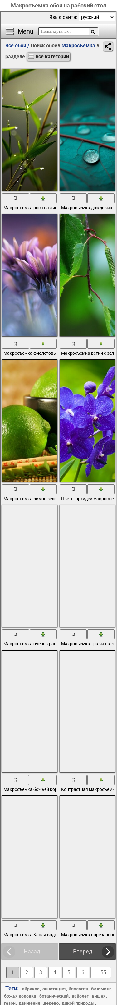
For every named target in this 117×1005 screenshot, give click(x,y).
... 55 (100, 972)
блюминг (101, 989)
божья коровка (20, 995)
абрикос (30, 988)
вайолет (80, 995)
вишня (99, 995)
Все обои (15, 45)
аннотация (54, 989)
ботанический (54, 995)
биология (78, 988)
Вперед (82, 951)
